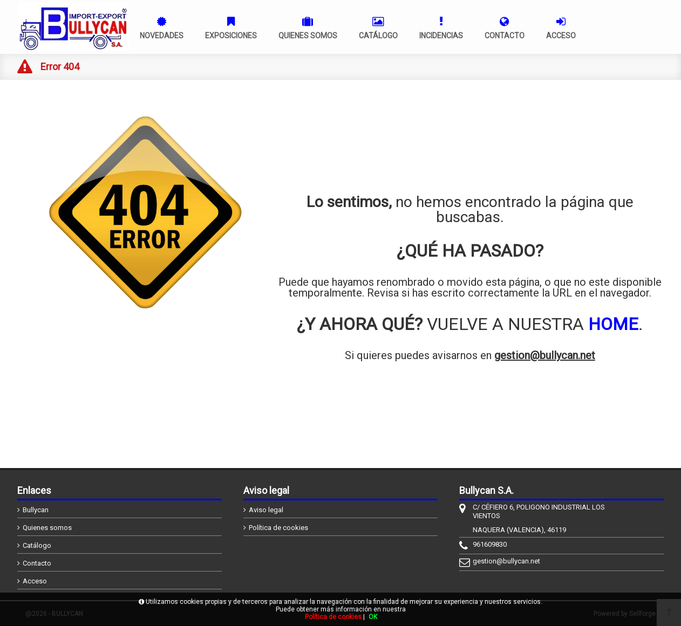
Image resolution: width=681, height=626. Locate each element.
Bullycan (36, 510)
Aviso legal (266, 510)
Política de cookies (278, 528)
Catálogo (37, 545)
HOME (613, 324)
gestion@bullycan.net (544, 355)
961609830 (490, 544)
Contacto (37, 563)
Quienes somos (47, 528)
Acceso (35, 581)
